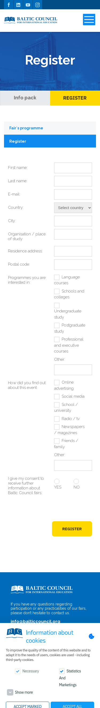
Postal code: (19, 264)
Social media (73, 396)
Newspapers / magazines (69, 429)
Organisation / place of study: (27, 236)
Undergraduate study (67, 314)
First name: (17, 167)
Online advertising (64, 385)
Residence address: (25, 251)
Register (75, 98)
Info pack (25, 97)
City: (12, 220)
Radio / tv (71, 418)
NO (77, 487)
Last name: (17, 181)
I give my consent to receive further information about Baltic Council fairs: (26, 485)
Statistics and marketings (70, 678)
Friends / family (66, 443)
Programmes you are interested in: (27, 280)
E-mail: (14, 194)
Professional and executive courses (68, 345)
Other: (59, 359)
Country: (15, 207)
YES (57, 487)
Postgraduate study (69, 328)
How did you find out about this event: (27, 385)
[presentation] (51, 509)
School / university (66, 407)
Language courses (67, 280)
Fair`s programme (26, 128)
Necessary (30, 671)
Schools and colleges (69, 294)
